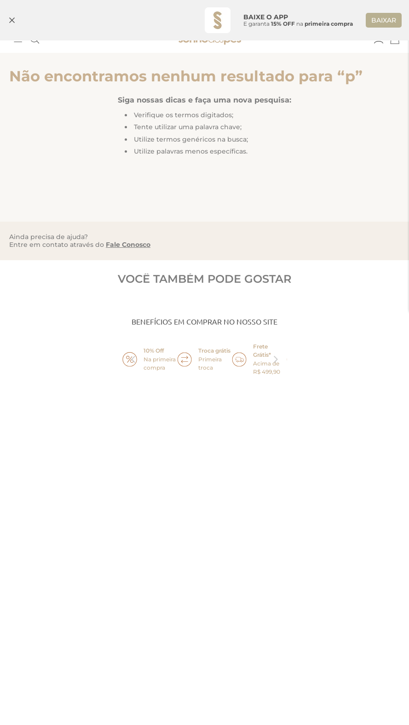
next (276, 359)
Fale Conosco (128, 244)
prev (133, 359)
